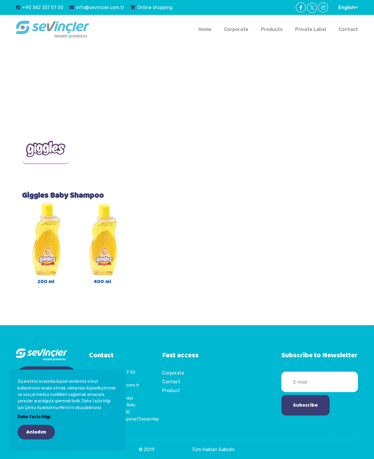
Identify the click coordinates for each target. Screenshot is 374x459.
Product (171, 390)
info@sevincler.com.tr (96, 7)
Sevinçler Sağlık (173, 449)
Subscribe (305, 405)
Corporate (236, 29)
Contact (348, 29)
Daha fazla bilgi (34, 416)
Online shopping (151, 7)
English (348, 7)
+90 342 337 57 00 (39, 7)
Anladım (36, 432)
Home (205, 29)
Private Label (310, 29)
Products (272, 29)
